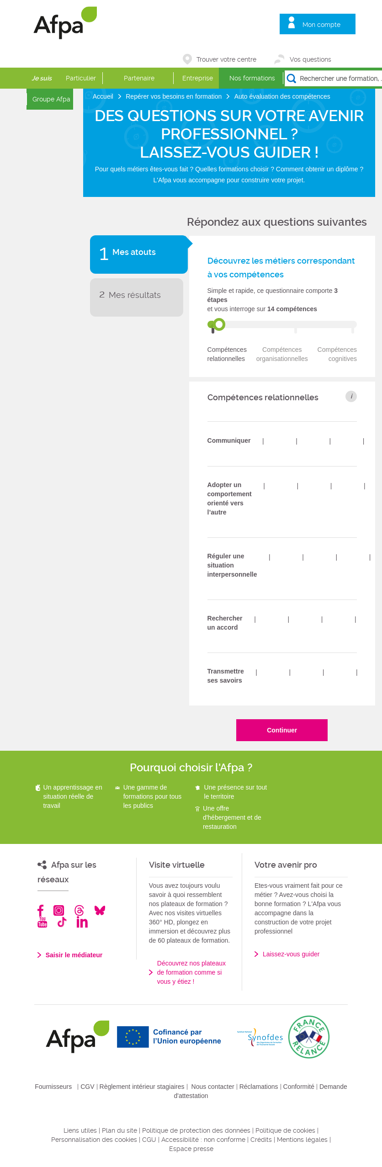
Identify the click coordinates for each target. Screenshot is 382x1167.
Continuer (282, 730)
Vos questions (310, 59)
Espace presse (191, 1148)
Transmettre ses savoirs (225, 676)
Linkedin (82, 922)
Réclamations (258, 1086)
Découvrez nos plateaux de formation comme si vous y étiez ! (191, 972)
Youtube (42, 922)
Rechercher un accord (225, 623)
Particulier (81, 78)
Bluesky (100, 910)
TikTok (62, 922)
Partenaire (139, 78)
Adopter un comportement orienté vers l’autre (229, 498)
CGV (87, 1086)
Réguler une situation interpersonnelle (232, 565)
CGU (149, 1139)
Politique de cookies (285, 1130)
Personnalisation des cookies (94, 1139)
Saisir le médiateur (74, 955)
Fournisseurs (53, 1086)
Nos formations (252, 78)
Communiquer (229, 440)
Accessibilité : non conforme (203, 1139)
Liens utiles (80, 1130)
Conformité (298, 1086)
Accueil (104, 96)
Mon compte (321, 24)
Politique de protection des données (196, 1130)
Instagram (58, 910)
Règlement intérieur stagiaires (142, 1086)
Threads (79, 910)
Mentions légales (302, 1139)
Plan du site (119, 1130)
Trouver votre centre (226, 59)
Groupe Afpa (51, 99)
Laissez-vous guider (291, 954)
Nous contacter (212, 1086)
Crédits (261, 1139)
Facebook (40, 910)
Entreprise (197, 78)
